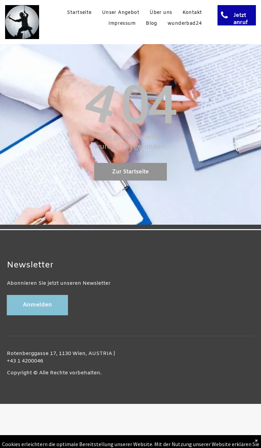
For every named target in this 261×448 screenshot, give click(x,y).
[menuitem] (79, 12)
